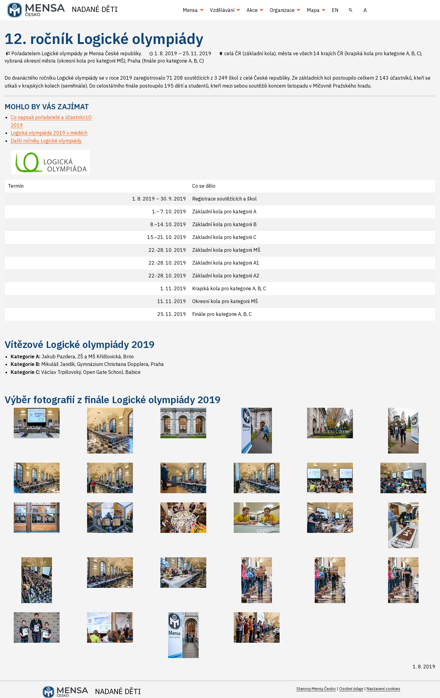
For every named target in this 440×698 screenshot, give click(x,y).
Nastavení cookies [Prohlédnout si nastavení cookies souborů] (383, 688)
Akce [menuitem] (252, 10)
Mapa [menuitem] (313, 10)
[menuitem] (350, 10)
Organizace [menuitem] (282, 10)
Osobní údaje (351, 688)
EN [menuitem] (335, 10)
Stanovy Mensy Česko (316, 688)
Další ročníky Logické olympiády (46, 141)
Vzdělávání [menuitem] (222, 10)
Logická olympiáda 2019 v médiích (49, 133)
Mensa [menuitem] (190, 10)
